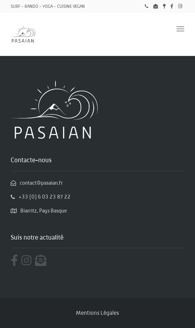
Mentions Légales (97, 312)
